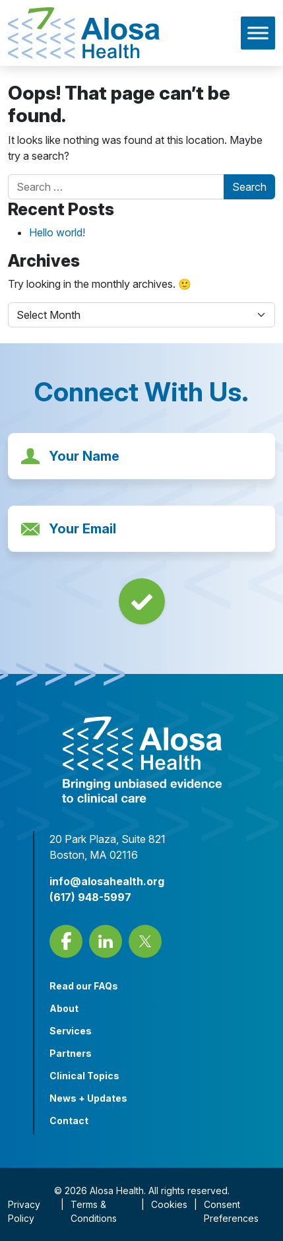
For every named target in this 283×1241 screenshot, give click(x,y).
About (64, 1008)
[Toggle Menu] (257, 32)
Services (70, 1030)
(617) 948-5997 (90, 897)
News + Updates (88, 1098)
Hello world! (57, 232)
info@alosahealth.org (106, 881)
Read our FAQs (83, 985)
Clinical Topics (84, 1075)
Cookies (169, 1204)
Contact (68, 1120)
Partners (70, 1053)
